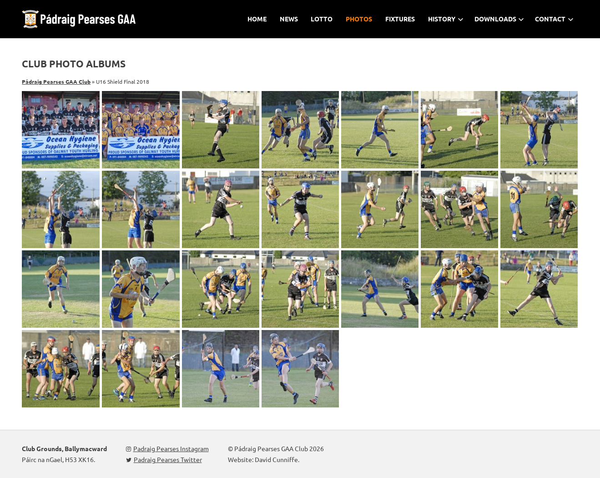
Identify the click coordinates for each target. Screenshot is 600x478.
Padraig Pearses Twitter (164, 459)
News (289, 19)
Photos (359, 19)
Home (257, 19)
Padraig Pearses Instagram (167, 448)
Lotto (322, 19)
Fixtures (400, 19)
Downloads (499, 19)
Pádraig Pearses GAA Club (56, 81)
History (446, 19)
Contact (554, 19)
